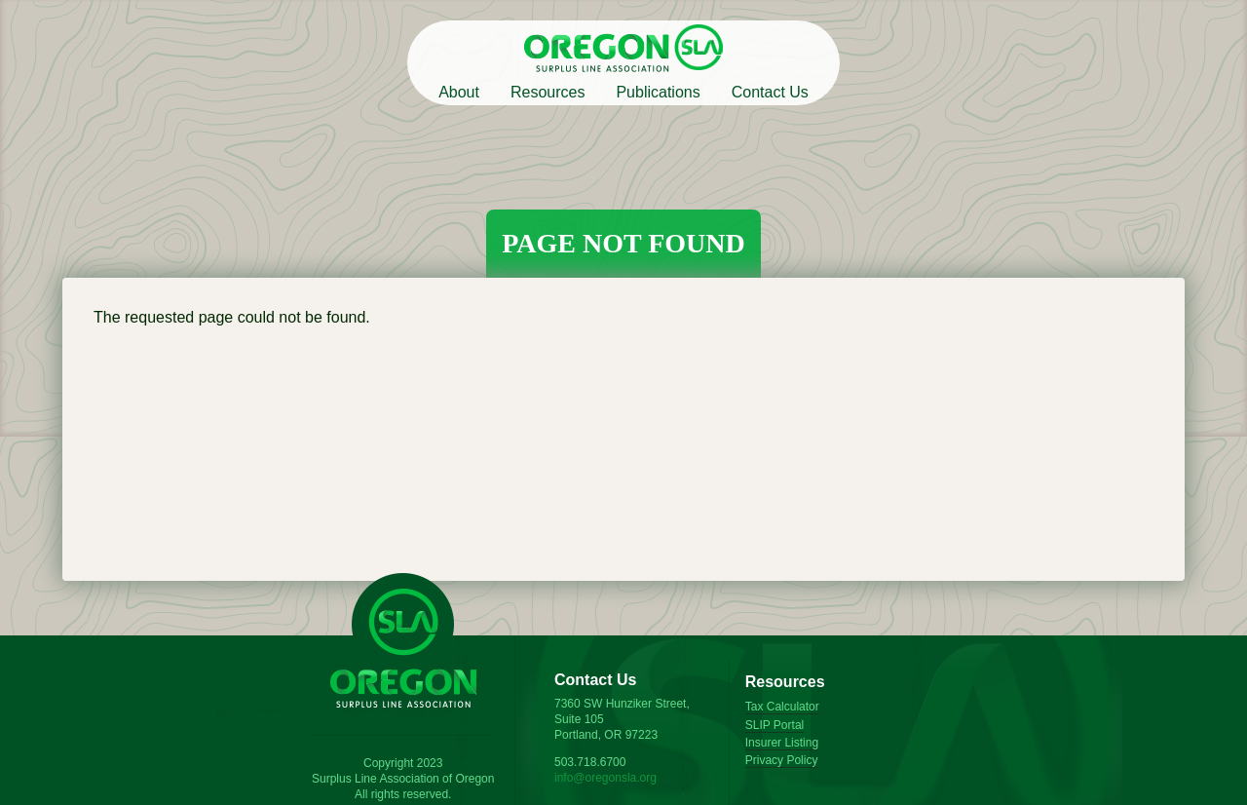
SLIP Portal (774, 725)
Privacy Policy (781, 760)
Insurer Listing (781, 742)
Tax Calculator (782, 706)
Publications (657, 92)
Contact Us (770, 92)
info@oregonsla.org (605, 778)
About (458, 92)
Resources (547, 92)
